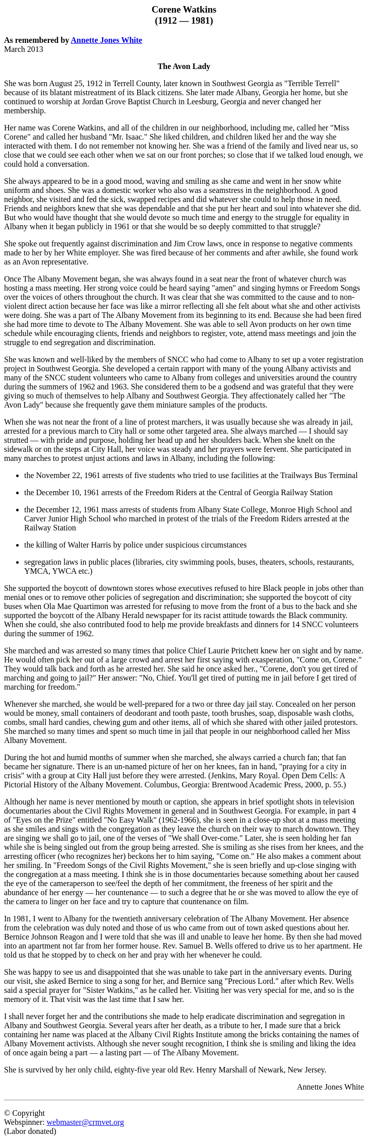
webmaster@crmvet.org (85, 1122)
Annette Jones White (106, 40)
